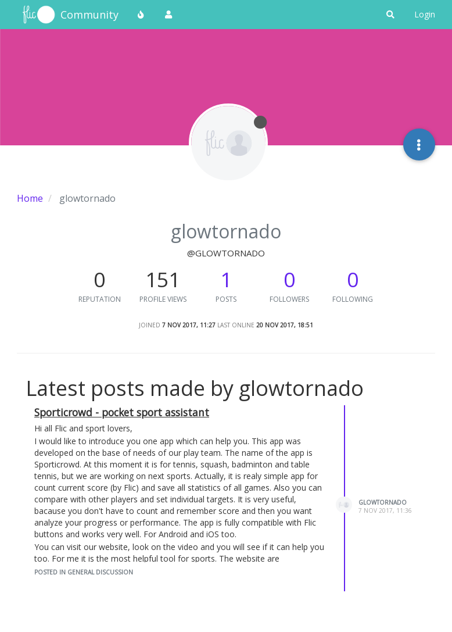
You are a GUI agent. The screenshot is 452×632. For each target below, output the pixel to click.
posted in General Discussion (83, 572)
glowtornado (382, 502)
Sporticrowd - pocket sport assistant (121, 412)
